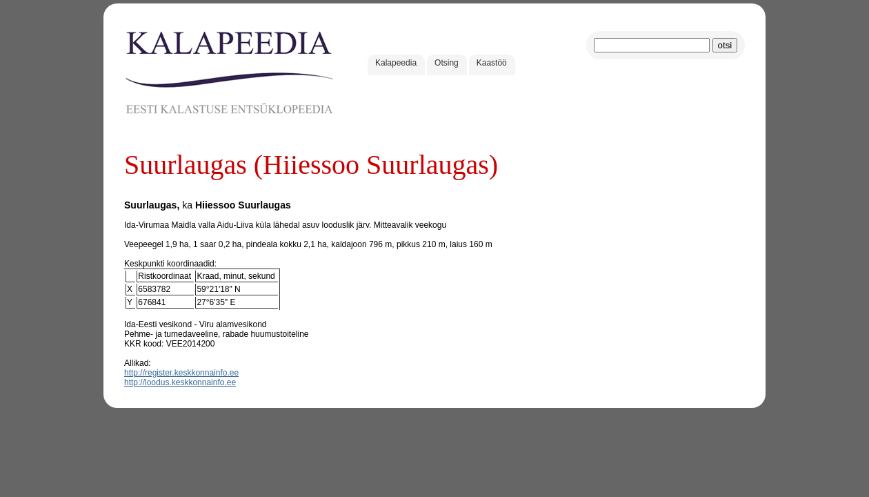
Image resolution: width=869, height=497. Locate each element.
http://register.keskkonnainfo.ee (181, 373)
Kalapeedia (396, 63)
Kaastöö (492, 63)
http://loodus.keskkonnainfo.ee (180, 382)
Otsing (446, 63)
